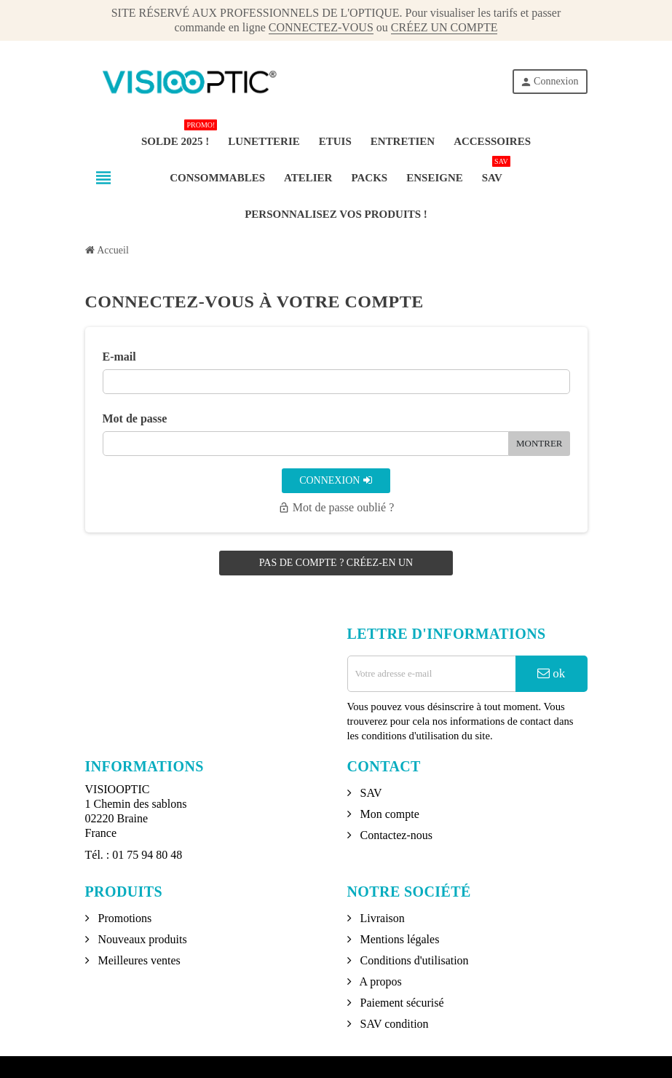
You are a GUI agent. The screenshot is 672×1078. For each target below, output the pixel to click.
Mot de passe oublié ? (336, 507)
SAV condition (393, 1024)
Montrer (539, 443)
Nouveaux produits (141, 939)
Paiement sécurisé (400, 1002)
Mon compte (388, 814)
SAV (369, 793)
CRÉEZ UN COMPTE (444, 27)
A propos (379, 981)
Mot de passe (135, 418)
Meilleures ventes (138, 960)
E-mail (119, 356)
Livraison (381, 918)
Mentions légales (398, 939)
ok (551, 673)
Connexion (549, 82)
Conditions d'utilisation (413, 960)
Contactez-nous (395, 835)
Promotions (123, 918)
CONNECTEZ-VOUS (321, 27)
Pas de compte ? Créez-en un (336, 562)
